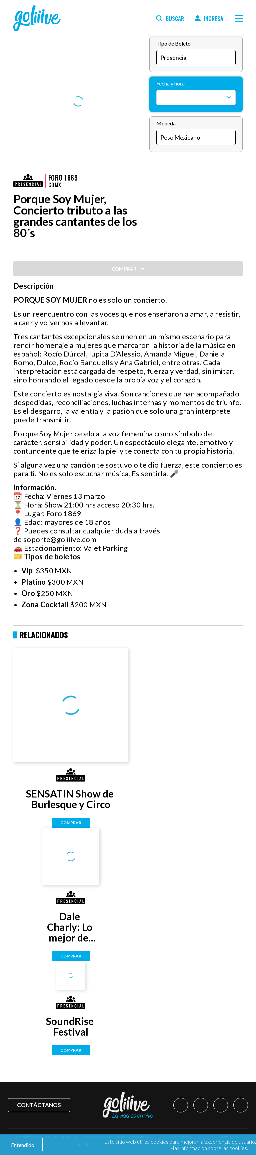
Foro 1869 (63, 178)
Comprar (70, 822)
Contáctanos (39, 1104)
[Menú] (239, 18)
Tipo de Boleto (173, 43)
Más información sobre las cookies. (208, 1148)
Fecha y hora (170, 83)
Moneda (166, 123)
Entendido (22, 1145)
